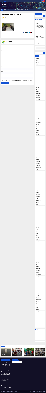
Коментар (3, 50)
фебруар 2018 (38, 239)
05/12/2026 (4, 353)
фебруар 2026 (38, 64)
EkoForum (4, 4)
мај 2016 (37, 282)
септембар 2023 (38, 122)
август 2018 (37, 227)
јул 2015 (37, 303)
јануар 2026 (38, 66)
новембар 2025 (38, 70)
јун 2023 (37, 128)
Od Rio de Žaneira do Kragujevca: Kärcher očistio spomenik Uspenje (40, 43)
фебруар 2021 (38, 173)
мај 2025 (37, 83)
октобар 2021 (38, 165)
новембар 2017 (38, 245)
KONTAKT (26, 9)
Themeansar (15, 391)
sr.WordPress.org (38, 338)
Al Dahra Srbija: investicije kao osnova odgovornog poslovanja (40, 22)
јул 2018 (37, 229)
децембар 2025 (38, 68)
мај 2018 (37, 233)
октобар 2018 (38, 223)
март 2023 (37, 134)
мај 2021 (37, 171)
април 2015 (37, 309)
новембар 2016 (38, 270)
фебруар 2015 (38, 313)
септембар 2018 (38, 225)
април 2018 (37, 235)
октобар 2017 (38, 247)
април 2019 (37, 210)
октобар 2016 (38, 272)
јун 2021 (37, 169)
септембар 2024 (38, 99)
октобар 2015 (38, 297)
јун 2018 (37, 231)
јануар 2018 (37, 241)
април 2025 (37, 85)
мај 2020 (37, 188)
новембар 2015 (38, 295)
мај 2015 (37, 307)
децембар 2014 (38, 317)
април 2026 (37, 60)
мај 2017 (37, 258)
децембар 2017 (38, 243)
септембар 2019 (38, 200)
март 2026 (37, 62)
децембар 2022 (38, 140)
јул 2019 (37, 204)
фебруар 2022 (38, 157)
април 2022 (37, 153)
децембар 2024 (38, 93)
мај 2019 (37, 208)
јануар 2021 (37, 175)
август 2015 (37, 301)
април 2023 (37, 132)
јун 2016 (37, 280)
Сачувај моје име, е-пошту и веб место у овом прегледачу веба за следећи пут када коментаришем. (17, 80)
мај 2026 (37, 58)
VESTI (5, 9)
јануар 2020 (38, 192)
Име (2, 66)
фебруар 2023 (38, 136)
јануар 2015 (37, 315)
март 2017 (37, 262)
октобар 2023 (38, 120)
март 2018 (37, 237)
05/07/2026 (38, 353)
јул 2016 (37, 278)
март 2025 (37, 87)
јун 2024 (37, 103)
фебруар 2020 (38, 190)
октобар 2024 (38, 97)
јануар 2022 (38, 159)
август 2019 (37, 202)
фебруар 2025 (38, 89)
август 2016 (37, 276)
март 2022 (37, 155)
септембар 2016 (38, 274)
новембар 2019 (38, 196)
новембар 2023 (38, 118)
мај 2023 (37, 130)
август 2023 (38, 124)
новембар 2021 (38, 163)
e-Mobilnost (10, 9)
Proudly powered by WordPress (4, 391)
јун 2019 (37, 206)
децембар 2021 (38, 161)
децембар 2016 (38, 268)
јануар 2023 (38, 138)
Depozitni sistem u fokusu (19, 9)
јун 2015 (37, 305)
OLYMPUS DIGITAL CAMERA (12, 15)
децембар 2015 (38, 293)
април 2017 (37, 260)
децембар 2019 (38, 194)
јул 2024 (37, 101)
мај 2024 (37, 105)
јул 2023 (37, 126)
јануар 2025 (38, 91)
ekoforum (7, 17)
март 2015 (37, 311)
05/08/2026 (26, 353)
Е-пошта (2, 71)
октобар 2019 (38, 198)
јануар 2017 (37, 266)
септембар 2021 (38, 167)
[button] (43, 9)
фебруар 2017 (38, 264)
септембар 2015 (38, 299)
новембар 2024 (38, 95)
